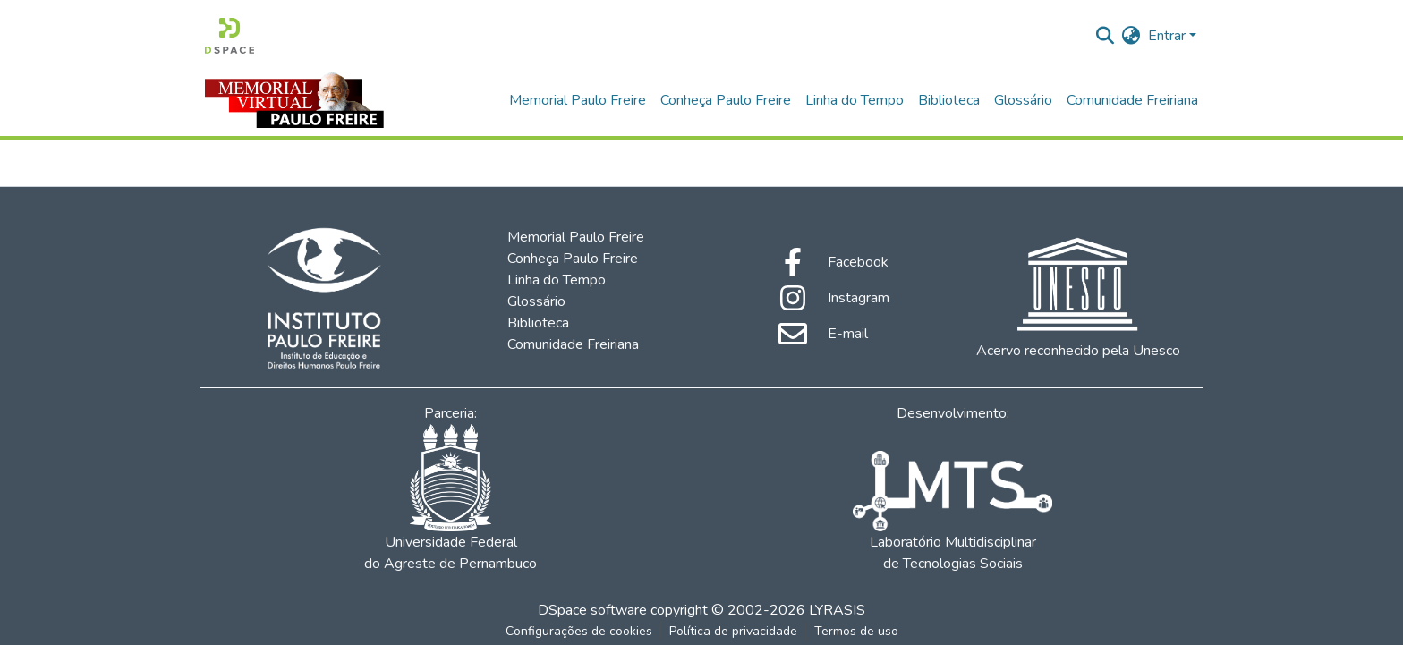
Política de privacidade (733, 631)
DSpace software (592, 610)
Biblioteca (949, 100)
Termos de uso (856, 631)
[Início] (229, 36)
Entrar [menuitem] (1167, 36)
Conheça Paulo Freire (725, 100)
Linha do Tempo (854, 100)
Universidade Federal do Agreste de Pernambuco (450, 498)
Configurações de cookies (579, 631)
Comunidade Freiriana (1132, 100)
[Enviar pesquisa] (1105, 36)
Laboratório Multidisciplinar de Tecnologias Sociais (952, 512)
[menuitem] (1131, 36)
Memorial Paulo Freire (577, 100)
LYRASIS (837, 610)
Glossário (1023, 100)
